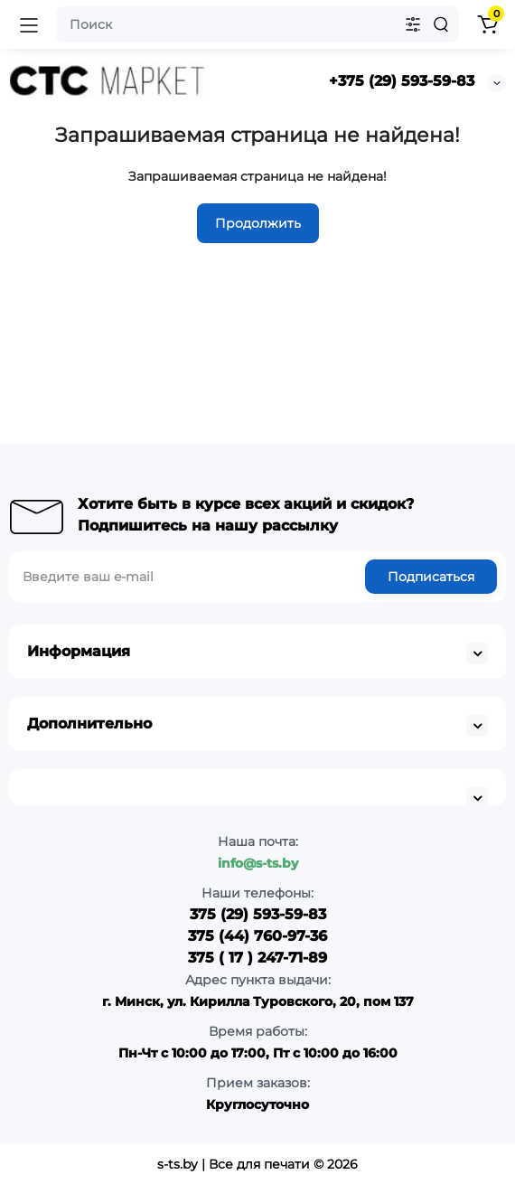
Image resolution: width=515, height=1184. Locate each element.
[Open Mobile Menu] (29, 24)
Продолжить (258, 223)
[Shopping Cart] (487, 24)
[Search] (440, 24)
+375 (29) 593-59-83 (401, 80)
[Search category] (412, 24)
